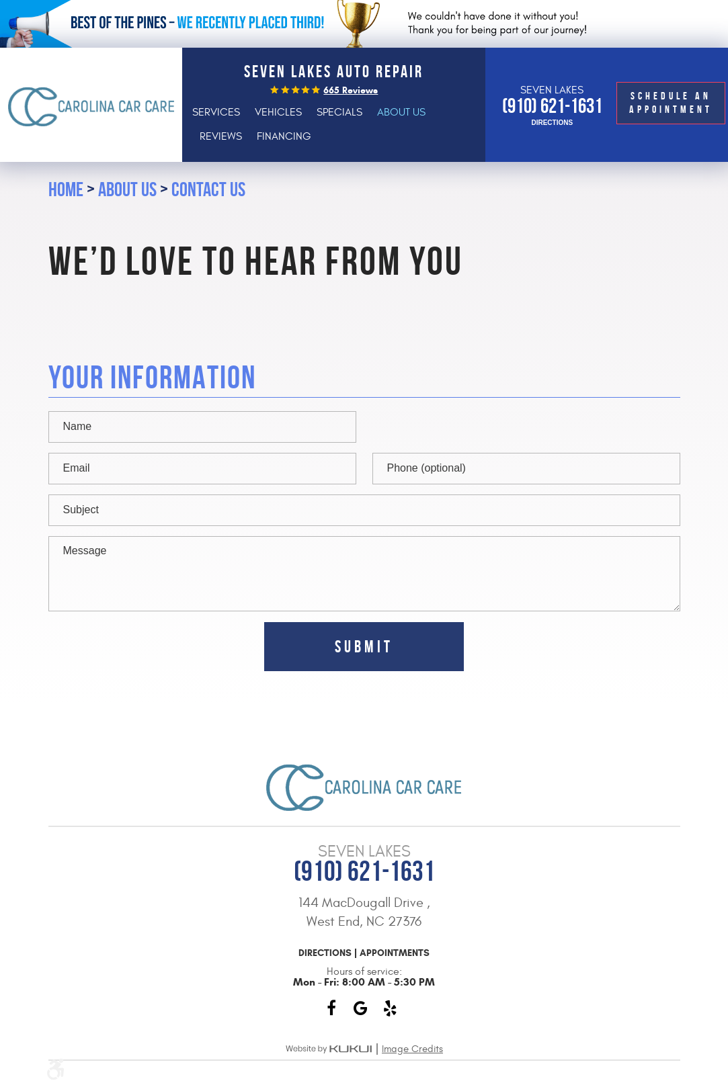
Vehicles (278, 112)
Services (216, 112)
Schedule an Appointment (671, 103)
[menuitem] (216, 112)
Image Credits (412, 1049)
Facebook (331, 1008)
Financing (284, 136)
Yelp (390, 1008)
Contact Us (208, 189)
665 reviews (350, 90)
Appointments (395, 953)
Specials (339, 112)
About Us (401, 112)
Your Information (152, 378)
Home (65, 189)
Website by (328, 1049)
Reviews (221, 136)
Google (361, 1008)
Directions (552, 123)
